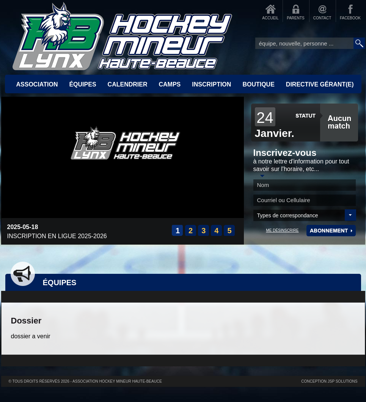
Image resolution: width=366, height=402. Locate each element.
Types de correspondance (287, 215)
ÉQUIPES (82, 84)
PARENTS (296, 18)
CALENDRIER (128, 84)
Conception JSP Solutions (329, 381)
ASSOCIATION (37, 84)
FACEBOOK (350, 18)
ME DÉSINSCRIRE (282, 230)
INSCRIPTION (211, 84)
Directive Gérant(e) (320, 84)
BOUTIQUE (258, 84)
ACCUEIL (270, 18)
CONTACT (322, 18)
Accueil (122, 36)
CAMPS (170, 84)
